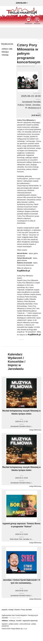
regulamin (5, 624)
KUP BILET (36, 115)
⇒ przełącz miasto (14, 618)
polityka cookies (13, 624)
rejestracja (34, 620)
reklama (5, 620)
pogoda (4, 609)
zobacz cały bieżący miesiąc (7, 52)
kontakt (18, 620)
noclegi (10, 609)
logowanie (26, 620)
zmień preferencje (24, 624)
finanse (17, 609)
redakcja (12, 620)
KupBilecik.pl (23, 271)
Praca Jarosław (26, 609)
